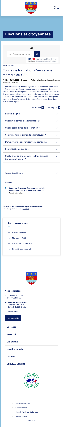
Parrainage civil (17, 232)
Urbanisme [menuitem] (11, 342)
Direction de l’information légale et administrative (23, 207)
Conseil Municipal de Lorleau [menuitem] (26, 412)
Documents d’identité (20, 243)
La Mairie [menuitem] (10, 327)
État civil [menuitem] (31, 421)
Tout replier (37, 107)
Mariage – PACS (17, 238)
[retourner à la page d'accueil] (31, 8)
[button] (31, 113)
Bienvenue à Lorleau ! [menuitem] (23, 403)
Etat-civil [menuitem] (10, 334)
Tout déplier (53, 107)
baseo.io (26, 209)
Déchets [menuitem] (10, 356)
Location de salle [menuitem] (14, 349)
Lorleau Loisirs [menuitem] (21, 416)
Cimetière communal (19, 249)
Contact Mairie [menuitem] (21, 408)
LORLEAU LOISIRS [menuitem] (15, 364)
